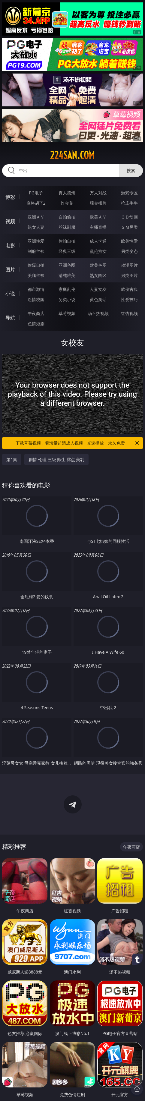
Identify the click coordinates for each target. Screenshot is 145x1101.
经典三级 (67, 251)
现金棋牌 (98, 203)
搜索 (131, 170)
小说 (10, 293)
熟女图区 (98, 275)
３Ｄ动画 (129, 217)
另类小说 (67, 299)
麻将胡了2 (36, 203)
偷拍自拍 (67, 241)
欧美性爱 (129, 241)
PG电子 (36, 193)
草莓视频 (67, 313)
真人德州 (67, 193)
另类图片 (129, 275)
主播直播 (98, 227)
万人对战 (98, 193)
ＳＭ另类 (129, 227)
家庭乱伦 (67, 289)
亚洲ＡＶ (36, 217)
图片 (10, 269)
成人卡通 (98, 241)
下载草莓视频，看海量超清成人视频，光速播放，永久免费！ (78, 443)
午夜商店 (36, 313)
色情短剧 (36, 323)
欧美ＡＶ (98, 217)
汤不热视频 (98, 313)
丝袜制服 (67, 227)
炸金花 (67, 203)
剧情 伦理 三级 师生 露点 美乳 (56, 459)
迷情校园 (36, 299)
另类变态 (129, 251)
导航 (10, 317)
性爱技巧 (129, 299)
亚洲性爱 (36, 241)
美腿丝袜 (36, 275)
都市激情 (36, 289)
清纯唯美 (67, 275)
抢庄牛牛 (129, 203)
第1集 (11, 459)
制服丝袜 (36, 251)
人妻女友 (98, 289)
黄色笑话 (98, 299)
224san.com (72, 155)
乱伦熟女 (98, 251)
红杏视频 (129, 313)
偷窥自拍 (36, 265)
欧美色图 (98, 265)
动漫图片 (129, 265)
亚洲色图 (67, 265)
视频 (10, 221)
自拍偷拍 (67, 217)
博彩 (10, 197)
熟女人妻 (36, 227)
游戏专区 (129, 193)
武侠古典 (129, 289)
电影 (10, 245)
